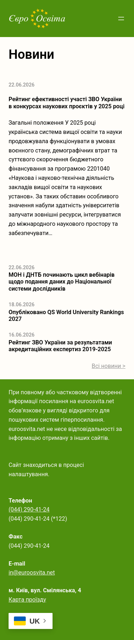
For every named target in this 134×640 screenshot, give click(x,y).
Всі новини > (108, 366)
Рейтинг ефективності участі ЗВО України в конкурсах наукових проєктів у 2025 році (66, 102)
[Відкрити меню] (121, 18)
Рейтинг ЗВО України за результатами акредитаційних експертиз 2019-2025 (60, 346)
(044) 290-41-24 (29, 509)
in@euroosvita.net (32, 572)
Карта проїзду (27, 599)
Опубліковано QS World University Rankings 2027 (66, 315)
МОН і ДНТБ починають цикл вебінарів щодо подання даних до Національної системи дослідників (62, 281)
